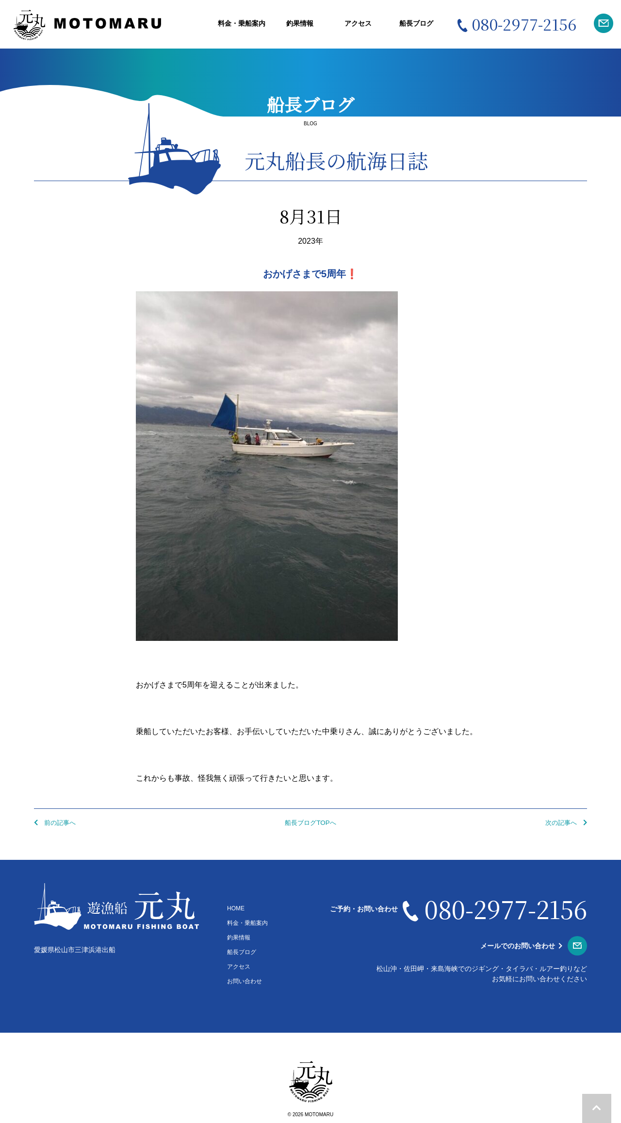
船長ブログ (416, 23)
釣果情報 (299, 23)
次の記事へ (564, 822)
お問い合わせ (244, 981)
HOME (236, 908)
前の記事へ (56, 822)
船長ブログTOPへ (310, 822)
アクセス (358, 23)
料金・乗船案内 (241, 23)
